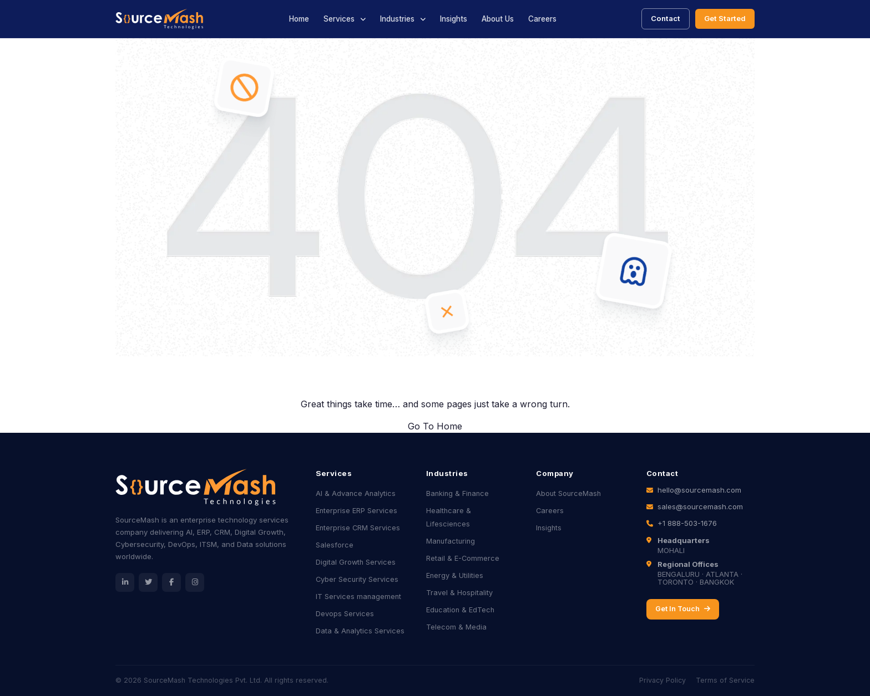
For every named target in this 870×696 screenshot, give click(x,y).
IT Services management (358, 596)
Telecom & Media (456, 627)
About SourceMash (568, 493)
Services (339, 18)
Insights (453, 18)
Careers (542, 18)
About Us (498, 18)
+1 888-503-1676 (687, 523)
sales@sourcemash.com (700, 506)
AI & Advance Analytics (356, 493)
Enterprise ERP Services (356, 510)
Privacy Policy (662, 680)
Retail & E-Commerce (462, 558)
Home (299, 18)
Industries (397, 18)
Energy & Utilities (454, 575)
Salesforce (334, 545)
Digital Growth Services (356, 562)
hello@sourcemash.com (699, 490)
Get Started (725, 18)
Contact (665, 18)
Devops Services (345, 614)
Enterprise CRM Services (358, 528)
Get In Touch (682, 609)
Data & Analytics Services (360, 631)
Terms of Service (725, 680)
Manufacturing (450, 541)
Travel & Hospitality (459, 592)
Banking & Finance (457, 493)
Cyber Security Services (357, 579)
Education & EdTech (460, 610)
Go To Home (435, 426)
